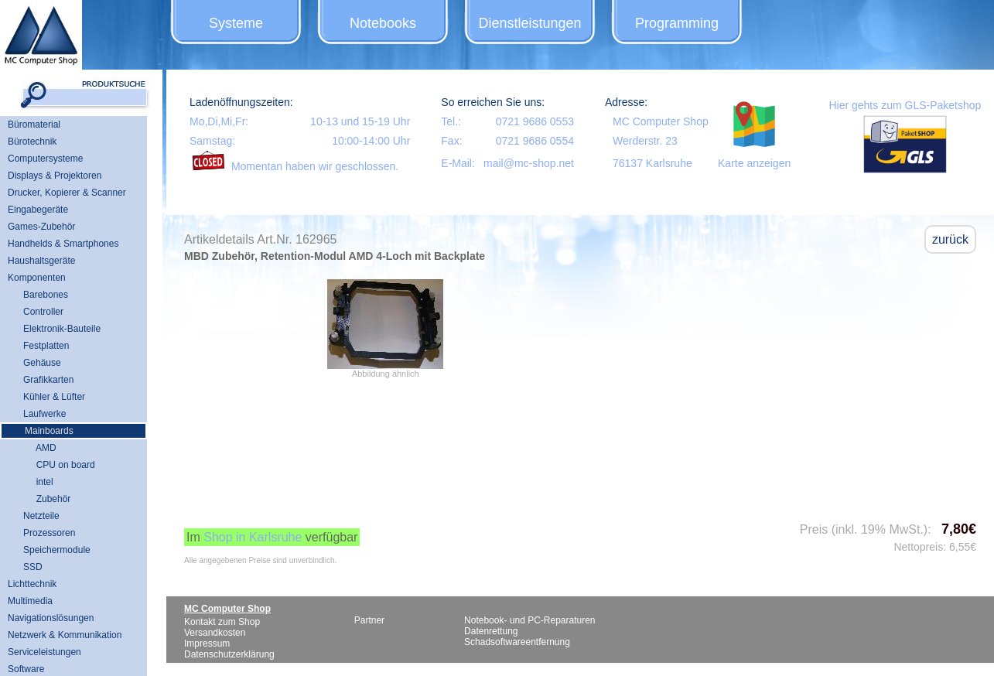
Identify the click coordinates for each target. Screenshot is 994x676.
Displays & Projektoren (54, 175)
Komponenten (37, 277)
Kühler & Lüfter (54, 396)
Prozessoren (49, 532)
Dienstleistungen (529, 23)
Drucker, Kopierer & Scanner (67, 192)
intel (38, 481)
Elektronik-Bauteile (62, 328)
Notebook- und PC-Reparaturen (529, 620)
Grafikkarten (48, 379)
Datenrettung (490, 631)
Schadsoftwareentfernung (517, 642)
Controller (43, 311)
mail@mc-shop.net (528, 163)
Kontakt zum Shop (222, 621)
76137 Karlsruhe (652, 163)
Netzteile (41, 515)
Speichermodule (57, 550)
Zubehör (46, 498)
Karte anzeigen (754, 163)
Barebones (45, 294)
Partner (369, 620)
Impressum (207, 643)
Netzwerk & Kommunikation (64, 635)
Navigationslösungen (51, 618)
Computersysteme (45, 158)
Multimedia (30, 601)
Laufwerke (44, 413)
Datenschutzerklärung (229, 654)
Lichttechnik (32, 584)
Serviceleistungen (44, 652)
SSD (33, 567)
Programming (677, 23)
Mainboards (49, 430)
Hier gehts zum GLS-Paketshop (904, 105)
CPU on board (59, 464)
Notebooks (383, 23)
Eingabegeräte (38, 209)
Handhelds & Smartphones (63, 243)
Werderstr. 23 (645, 141)
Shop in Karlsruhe (252, 537)
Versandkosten (214, 632)
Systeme (236, 23)
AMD (39, 447)
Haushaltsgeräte (41, 260)
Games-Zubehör (41, 226)
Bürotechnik (32, 141)
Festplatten (46, 345)
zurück (950, 239)
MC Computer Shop (661, 121)
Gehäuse (42, 362)
